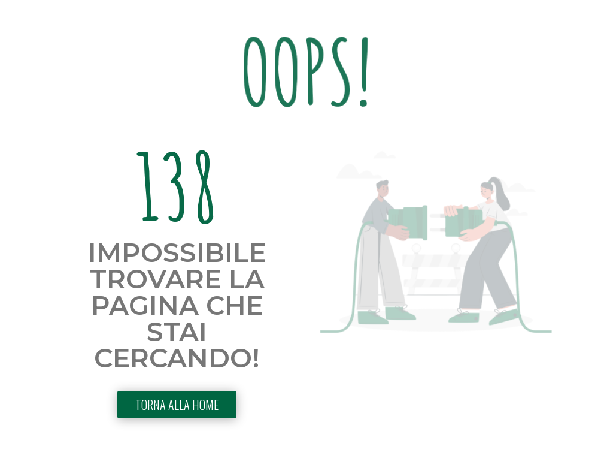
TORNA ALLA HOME (177, 405)
